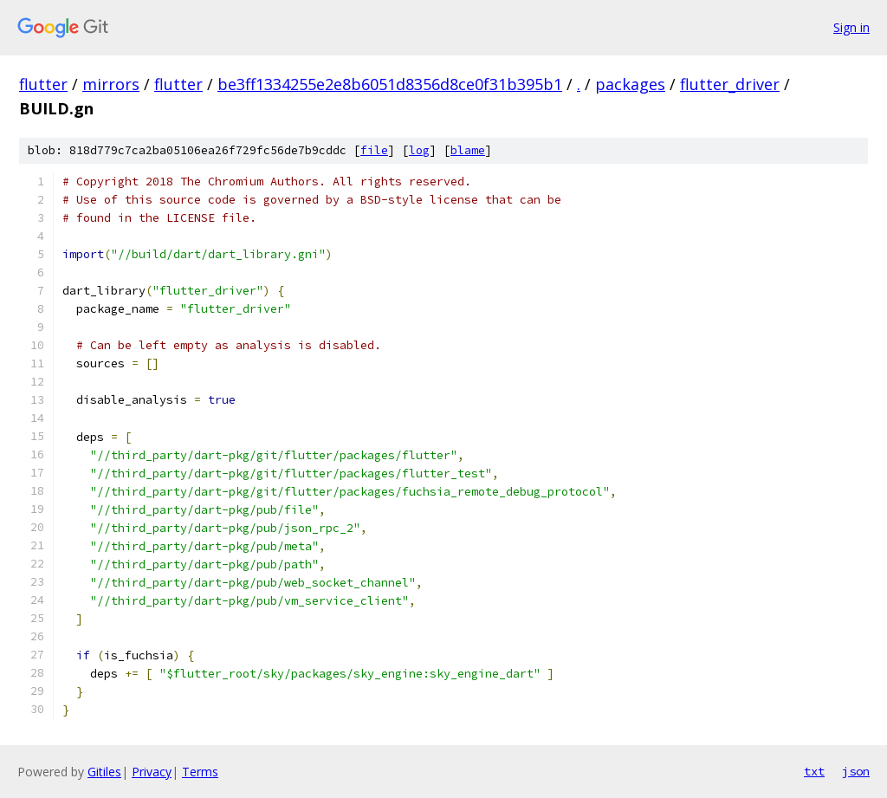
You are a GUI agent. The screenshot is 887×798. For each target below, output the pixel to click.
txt (814, 771)
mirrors (110, 84)
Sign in (851, 27)
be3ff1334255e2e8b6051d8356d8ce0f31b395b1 (389, 84)
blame (467, 150)
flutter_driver (730, 84)
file (374, 150)
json (856, 771)
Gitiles (104, 771)
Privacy (152, 771)
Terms (200, 771)
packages (630, 84)
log (419, 150)
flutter (43, 84)
